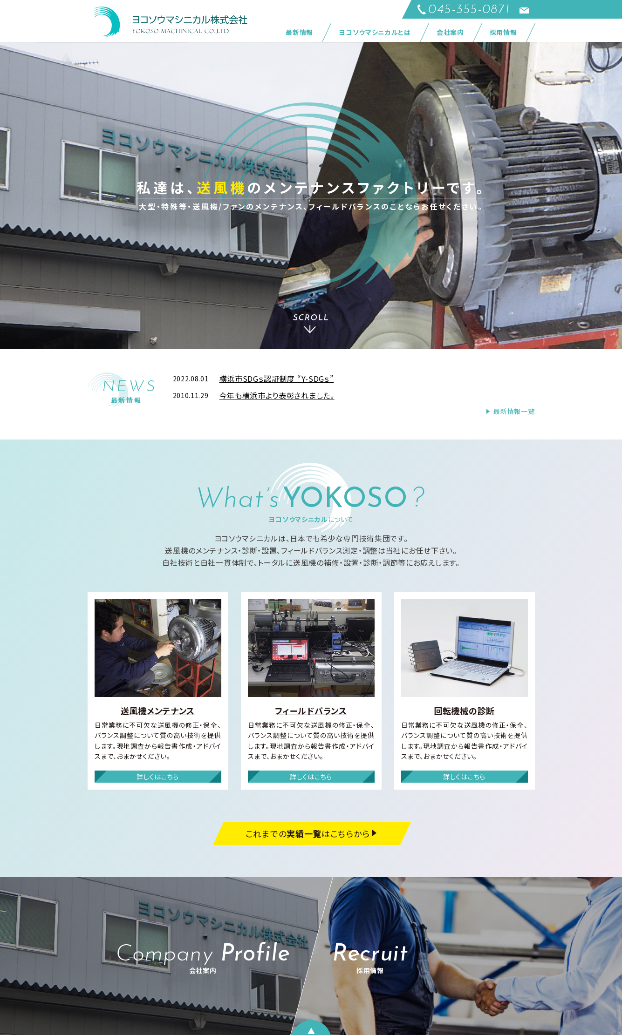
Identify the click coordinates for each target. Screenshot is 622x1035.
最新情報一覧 (513, 411)
